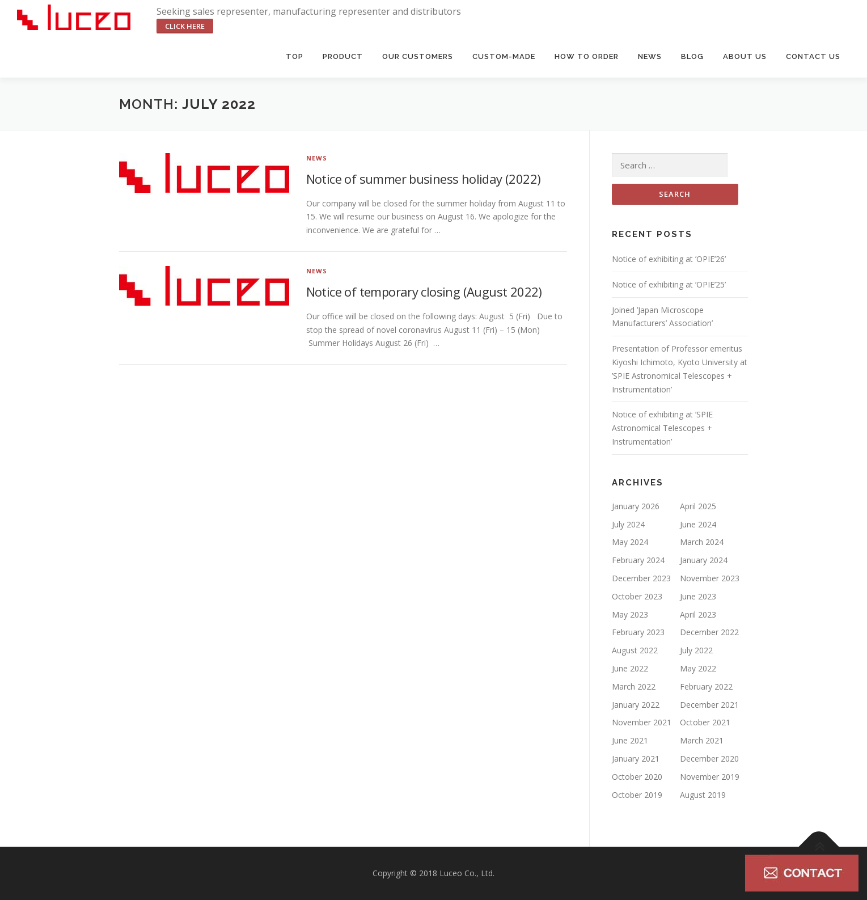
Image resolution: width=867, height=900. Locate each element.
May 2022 (698, 668)
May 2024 (630, 541)
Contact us (813, 56)
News (650, 56)
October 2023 (637, 596)
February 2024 (638, 560)
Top (294, 56)
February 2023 (638, 632)
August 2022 (635, 650)
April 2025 (698, 506)
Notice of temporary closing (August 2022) (424, 291)
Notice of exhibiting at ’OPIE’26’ (669, 258)
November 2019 (709, 776)
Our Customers (417, 56)
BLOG (692, 56)
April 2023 (698, 614)
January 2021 (635, 758)
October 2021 (705, 722)
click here (185, 26)
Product (343, 56)
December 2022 (709, 632)
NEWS (317, 158)
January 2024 (704, 560)
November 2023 (709, 578)
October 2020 (637, 776)
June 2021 (630, 740)
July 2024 (628, 524)
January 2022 (635, 704)
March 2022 (633, 686)
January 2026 (635, 506)
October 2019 (637, 794)
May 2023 (630, 614)
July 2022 (696, 650)
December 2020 (709, 758)
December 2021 (709, 704)
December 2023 (641, 578)
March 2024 (702, 541)
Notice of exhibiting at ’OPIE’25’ (669, 284)
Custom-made (503, 56)
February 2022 (706, 686)
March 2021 (702, 740)
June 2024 (698, 524)
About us (745, 56)
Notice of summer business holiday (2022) (423, 178)
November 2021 (641, 722)
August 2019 (703, 794)
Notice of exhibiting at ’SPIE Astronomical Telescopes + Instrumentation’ (662, 428)
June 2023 (698, 596)
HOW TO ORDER (587, 56)
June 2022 (630, 668)
